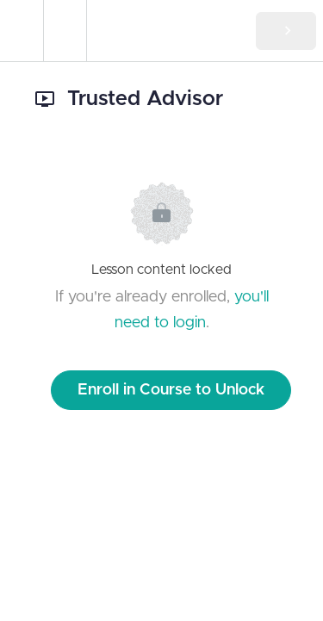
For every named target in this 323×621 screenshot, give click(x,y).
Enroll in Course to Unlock (171, 390)
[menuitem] (64, 30)
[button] (21, 30)
